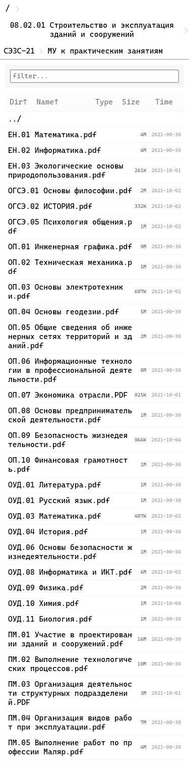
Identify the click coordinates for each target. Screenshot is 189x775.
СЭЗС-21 (19, 51)
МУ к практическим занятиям (105, 51)
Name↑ (47, 101)
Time (164, 101)
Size (131, 101)
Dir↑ (18, 101)
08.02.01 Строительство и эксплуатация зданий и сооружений (94, 30)
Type (104, 101)
